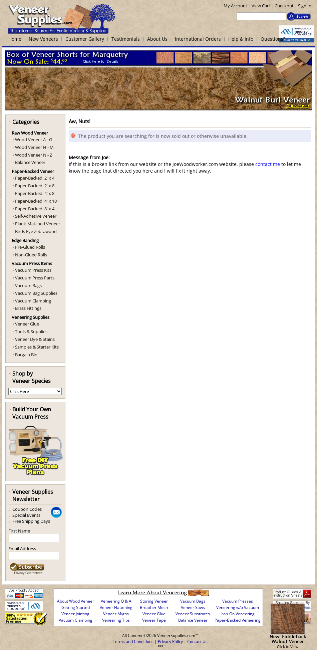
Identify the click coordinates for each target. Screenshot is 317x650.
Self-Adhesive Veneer (35, 216)
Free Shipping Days (31, 521)
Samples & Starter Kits (37, 347)
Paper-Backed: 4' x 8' (35, 193)
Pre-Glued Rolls (30, 247)
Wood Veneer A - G (33, 140)
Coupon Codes (27, 509)
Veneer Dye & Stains (35, 339)
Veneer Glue (27, 324)
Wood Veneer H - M (34, 147)
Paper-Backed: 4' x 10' (36, 201)
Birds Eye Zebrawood (36, 231)
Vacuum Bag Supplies (36, 293)
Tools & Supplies (31, 332)
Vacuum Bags (28, 285)
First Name (19, 531)
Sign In (304, 6)
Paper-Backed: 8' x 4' (35, 209)
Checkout (284, 6)
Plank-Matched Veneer (37, 224)
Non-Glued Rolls (31, 255)
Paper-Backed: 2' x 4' (35, 178)
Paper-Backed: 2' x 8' (35, 186)
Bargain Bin (26, 355)
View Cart (261, 6)
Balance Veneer (30, 162)
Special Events (26, 515)
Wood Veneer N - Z (33, 155)
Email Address (22, 549)
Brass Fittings (28, 308)
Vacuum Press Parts (34, 278)
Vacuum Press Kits (33, 270)
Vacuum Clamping (33, 301)
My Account (235, 6)
